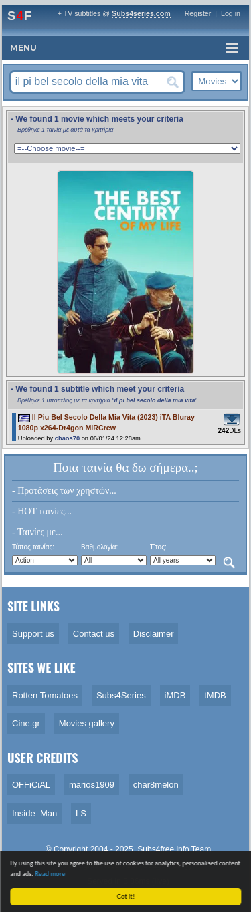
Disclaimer (153, 634)
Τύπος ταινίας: (33, 547)
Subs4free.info (163, 849)
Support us (33, 634)
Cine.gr (26, 723)
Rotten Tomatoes (45, 695)
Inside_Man (34, 813)
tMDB (215, 695)
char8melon (156, 785)
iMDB (175, 695)
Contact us (93, 634)
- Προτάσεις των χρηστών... (64, 491)
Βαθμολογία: (99, 547)
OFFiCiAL (31, 785)
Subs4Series (121, 695)
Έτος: (158, 547)
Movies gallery (86, 723)
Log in (230, 13)
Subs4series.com (141, 13)
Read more (50, 873)
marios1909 (91, 785)
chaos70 (67, 438)
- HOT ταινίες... (42, 511)
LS (81, 813)
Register (198, 13)
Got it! (127, 896)
